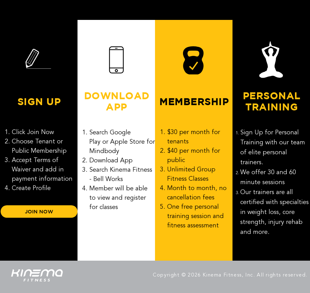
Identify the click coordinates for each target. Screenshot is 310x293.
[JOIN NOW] (39, 211)
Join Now (40, 132)
